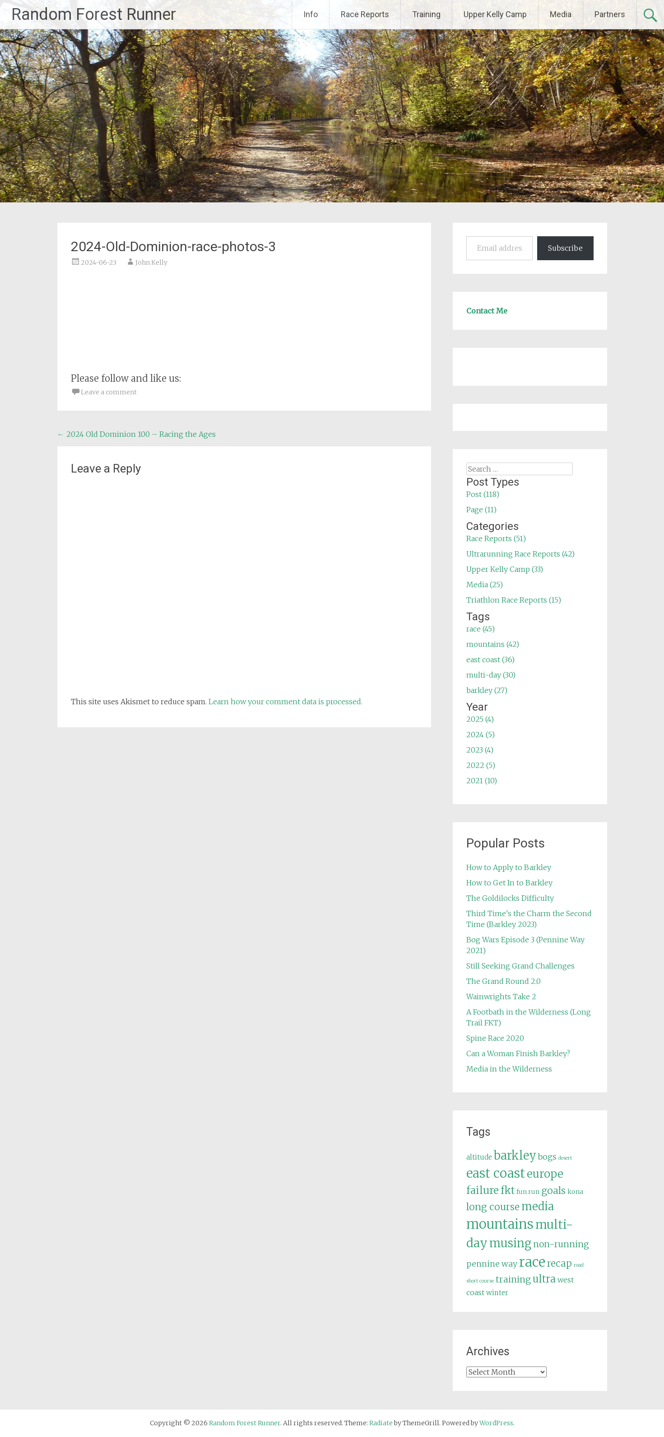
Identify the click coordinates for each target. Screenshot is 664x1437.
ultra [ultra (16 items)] (544, 1279)
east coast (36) (490, 659)
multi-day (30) (490, 674)
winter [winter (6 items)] (497, 1292)
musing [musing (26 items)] (510, 1243)
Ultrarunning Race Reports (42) (520, 553)
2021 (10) (481, 780)
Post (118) (482, 494)
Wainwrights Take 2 (501, 996)
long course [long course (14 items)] (493, 1207)
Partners (609, 14)
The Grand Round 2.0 (503, 981)
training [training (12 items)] (513, 1279)
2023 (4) (479, 749)
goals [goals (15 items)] (553, 1190)
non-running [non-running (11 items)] (561, 1244)
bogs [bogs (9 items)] (547, 1157)
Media (560, 14)
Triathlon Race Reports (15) (513, 599)
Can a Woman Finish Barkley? (518, 1053)
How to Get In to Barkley (509, 882)
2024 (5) (480, 734)
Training (426, 14)
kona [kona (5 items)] (575, 1192)
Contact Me (486, 310)
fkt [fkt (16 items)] (508, 1190)
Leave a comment (109, 392)
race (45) (480, 628)
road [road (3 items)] (579, 1265)
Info (310, 14)
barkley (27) (486, 690)
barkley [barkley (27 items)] (515, 1155)
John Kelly (151, 262)
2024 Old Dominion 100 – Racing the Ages (136, 434)
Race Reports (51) (496, 538)
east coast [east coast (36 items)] (495, 1173)
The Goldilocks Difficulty (510, 898)
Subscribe (565, 248)
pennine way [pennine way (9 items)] (491, 1264)
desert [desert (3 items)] (565, 1158)
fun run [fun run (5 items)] (527, 1192)
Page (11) (481, 509)
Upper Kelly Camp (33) (504, 569)
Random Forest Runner (93, 14)
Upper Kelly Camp (495, 14)
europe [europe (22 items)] (545, 1174)
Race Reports (365, 14)
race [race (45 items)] (532, 1262)
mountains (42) (492, 644)
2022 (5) (480, 765)
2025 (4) (480, 719)
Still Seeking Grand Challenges (520, 965)
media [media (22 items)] (537, 1206)
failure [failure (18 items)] (482, 1190)
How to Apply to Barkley (508, 867)
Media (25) (484, 584)
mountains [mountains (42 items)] (500, 1224)
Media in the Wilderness (509, 1068)
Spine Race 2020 (495, 1038)
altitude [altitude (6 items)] (479, 1157)
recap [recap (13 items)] (559, 1263)
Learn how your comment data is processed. (285, 701)
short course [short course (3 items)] (480, 1281)
